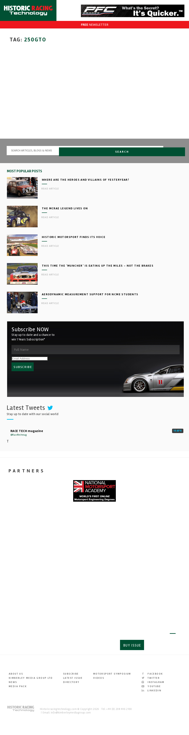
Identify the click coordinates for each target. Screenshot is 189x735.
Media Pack (18, 687)
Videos (98, 678)
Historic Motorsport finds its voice (73, 240)
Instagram (153, 682)
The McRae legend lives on (65, 211)
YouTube (151, 687)
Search (174, 153)
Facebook (152, 674)
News (13, 682)
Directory (71, 682)
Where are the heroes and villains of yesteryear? (85, 183)
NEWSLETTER (94, 25)
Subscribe (161, 646)
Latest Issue (73, 678)
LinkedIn (151, 691)
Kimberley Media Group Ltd (31, 678)
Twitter (151, 678)
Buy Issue (131, 646)
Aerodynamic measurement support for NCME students (90, 297)
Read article (50, 192)
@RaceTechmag (18, 438)
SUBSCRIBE (23, 370)
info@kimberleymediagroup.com (71, 713)
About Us (16, 674)
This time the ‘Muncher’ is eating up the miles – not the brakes (97, 269)
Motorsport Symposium (112, 674)
